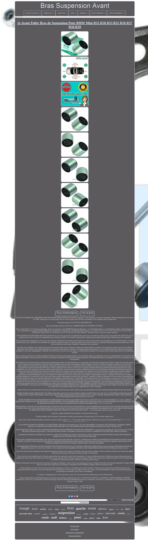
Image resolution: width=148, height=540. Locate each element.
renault (85, 518)
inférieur (102, 508)
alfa (122, 509)
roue (98, 518)
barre (127, 509)
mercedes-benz (25, 513)
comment (44, 514)
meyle (50, 509)
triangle (24, 508)
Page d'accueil (74, 526)
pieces (92, 518)
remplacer (52, 514)
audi (54, 517)
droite (35, 508)
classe (57, 509)
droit (105, 517)
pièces (100, 513)
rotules (70, 518)
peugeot (111, 509)
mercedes (110, 513)
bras (70, 508)
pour (77, 517)
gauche (81, 508)
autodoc (37, 514)
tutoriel (63, 509)
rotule (45, 517)
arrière (43, 509)
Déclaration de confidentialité (75, 533)
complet (85, 514)
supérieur (79, 514)
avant (92, 508)
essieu (121, 513)
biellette (63, 518)
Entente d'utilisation (75, 536)
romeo (128, 514)
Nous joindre (75, 529)
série (117, 509)
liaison (93, 514)
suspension (66, 513)
